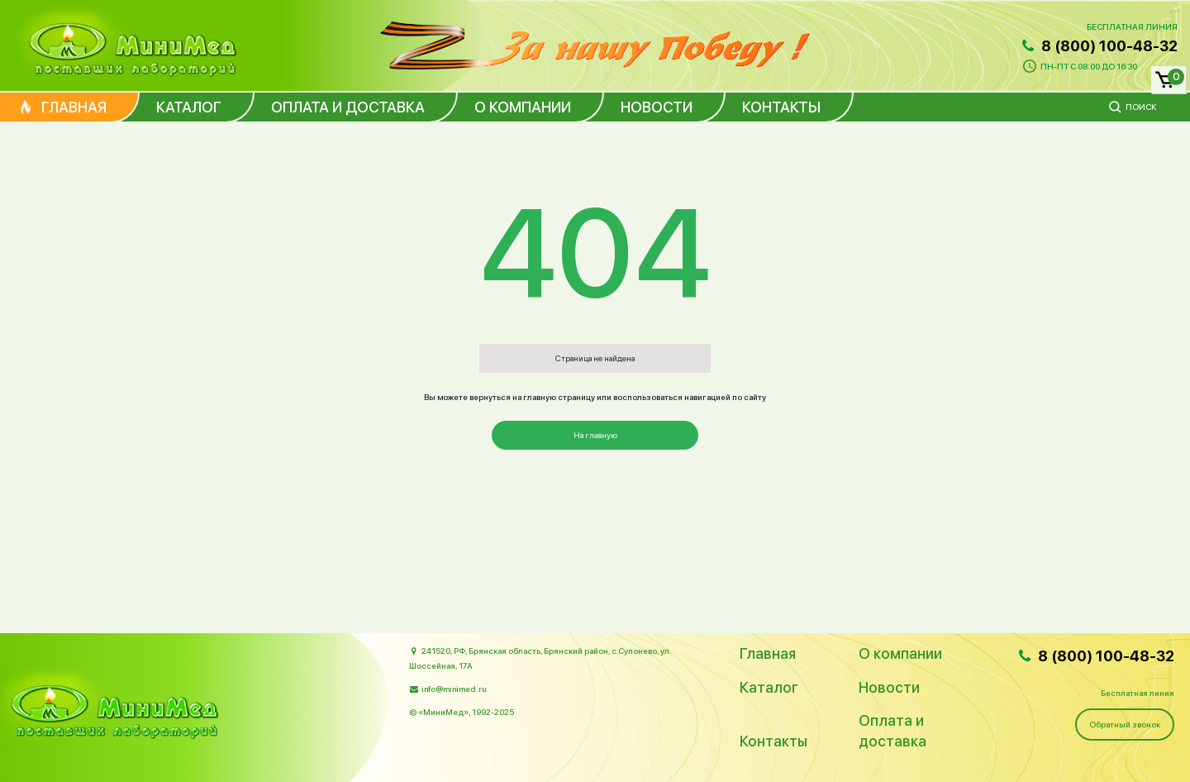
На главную (595, 435)
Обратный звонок (1124, 724)
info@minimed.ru (453, 689)
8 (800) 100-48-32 (1098, 46)
